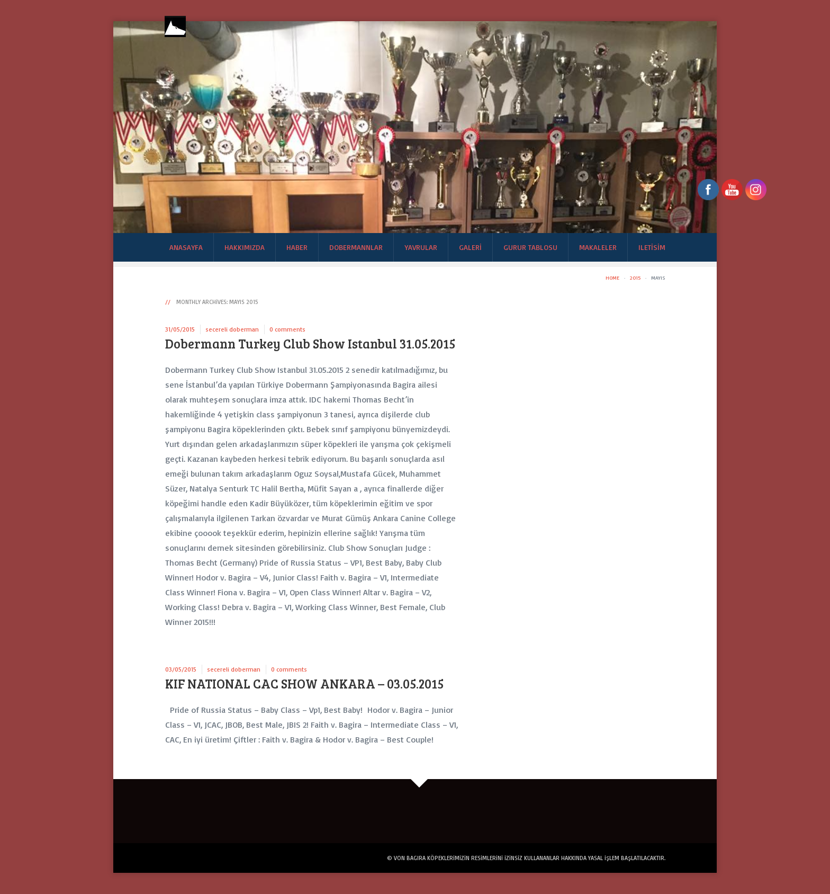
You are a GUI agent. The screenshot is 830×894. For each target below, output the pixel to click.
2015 (635, 277)
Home (612, 277)
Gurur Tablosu (530, 247)
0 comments (287, 329)
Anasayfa (186, 247)
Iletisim (651, 247)
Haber (297, 247)
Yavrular (420, 247)
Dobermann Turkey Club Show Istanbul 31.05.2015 (310, 343)
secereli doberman (232, 329)
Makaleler (598, 247)
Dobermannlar (356, 247)
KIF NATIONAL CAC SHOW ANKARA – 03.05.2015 (304, 683)
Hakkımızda (244, 247)
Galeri (470, 247)
